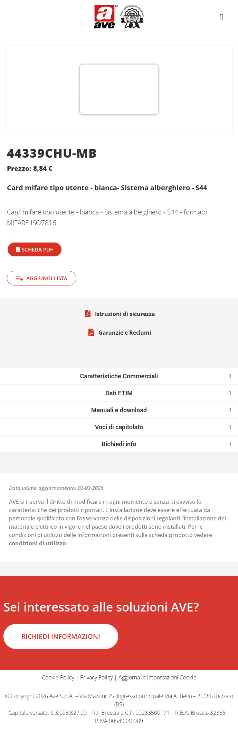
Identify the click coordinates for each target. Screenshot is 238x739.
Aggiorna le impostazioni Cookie (157, 677)
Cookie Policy (58, 677)
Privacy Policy (96, 677)
